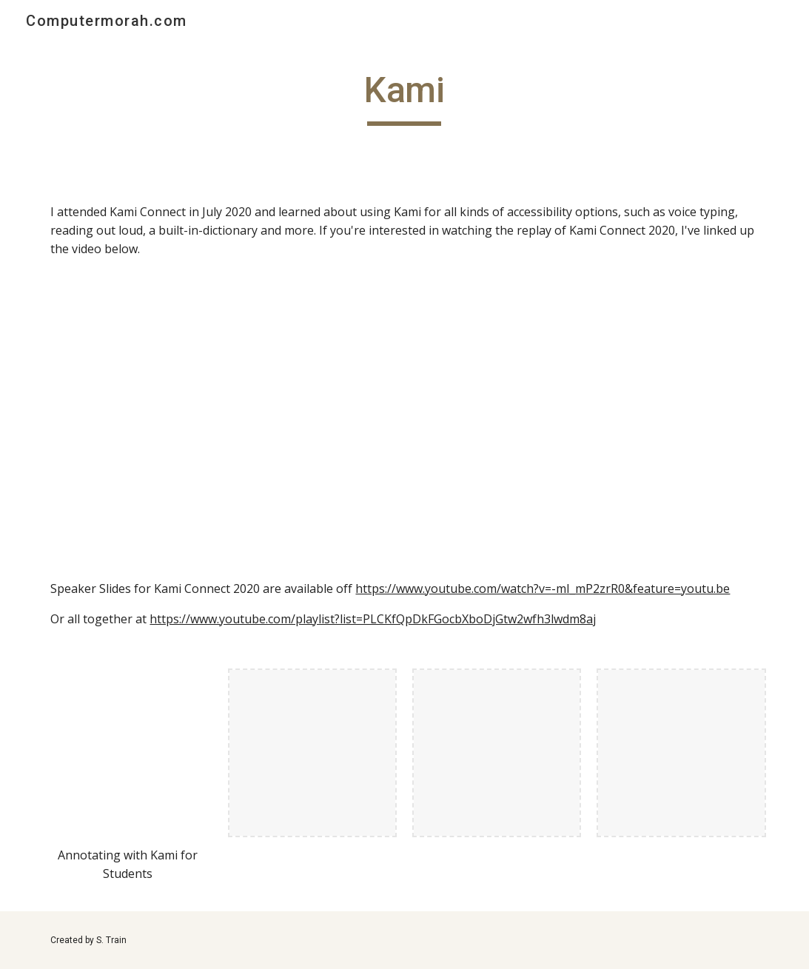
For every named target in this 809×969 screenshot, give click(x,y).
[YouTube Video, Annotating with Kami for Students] (127, 753)
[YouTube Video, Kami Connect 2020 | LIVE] (219, 418)
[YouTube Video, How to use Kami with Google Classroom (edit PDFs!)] (589, 418)
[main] (405, 97)
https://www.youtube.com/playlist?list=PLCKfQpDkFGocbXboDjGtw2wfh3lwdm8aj (373, 619)
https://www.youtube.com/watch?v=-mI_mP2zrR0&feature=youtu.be (542, 588)
